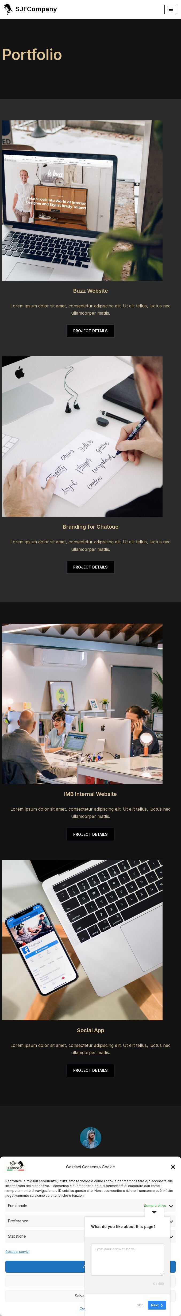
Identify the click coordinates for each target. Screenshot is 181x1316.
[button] (173, 1167)
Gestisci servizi (17, 1252)
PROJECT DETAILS (90, 331)
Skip (140, 1305)
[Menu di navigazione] (170, 9)
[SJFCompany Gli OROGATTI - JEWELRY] (30, 9)
